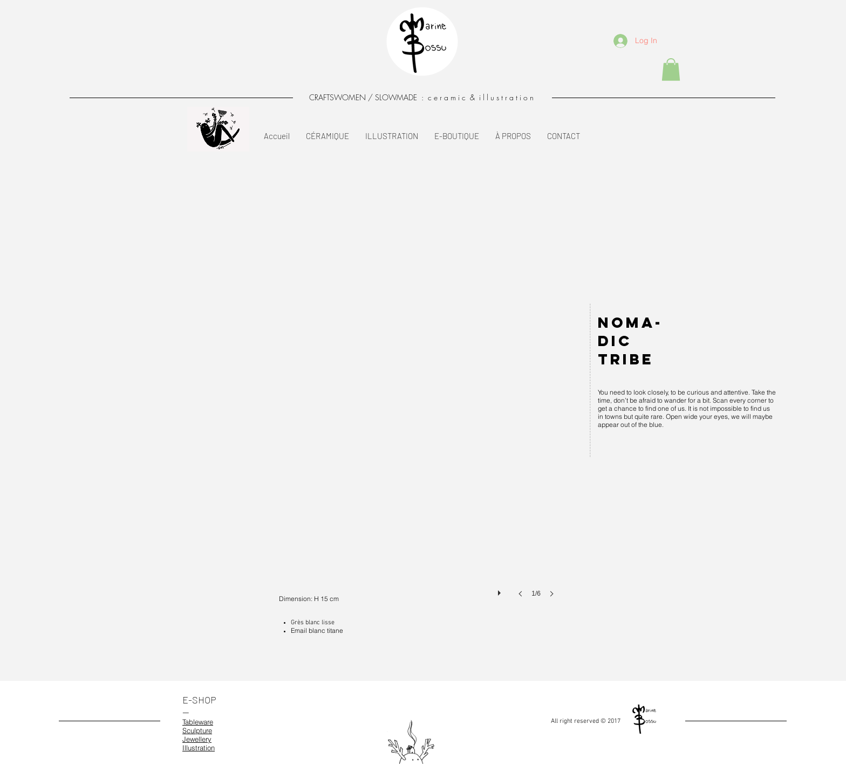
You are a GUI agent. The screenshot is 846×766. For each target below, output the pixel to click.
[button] (670, 69)
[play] (500, 590)
